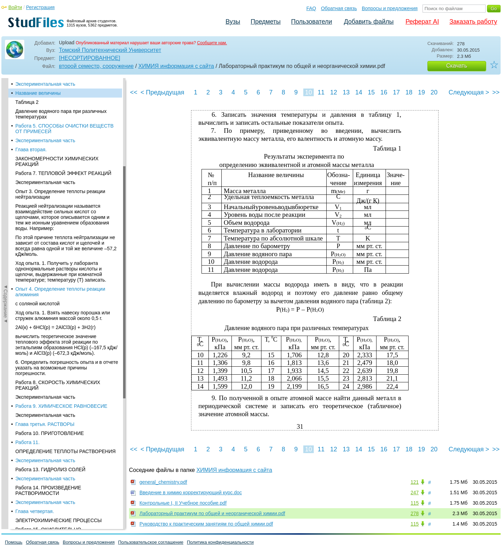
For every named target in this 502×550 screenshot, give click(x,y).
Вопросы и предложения (390, 8)
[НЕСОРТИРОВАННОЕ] (89, 58)
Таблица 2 (27, 102)
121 (415, 482)
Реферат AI (422, 21)
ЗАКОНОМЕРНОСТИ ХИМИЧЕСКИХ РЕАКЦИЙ (57, 161)
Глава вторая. (31, 149)
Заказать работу (473, 21)
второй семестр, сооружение (96, 66)
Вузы (233, 21)
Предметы (266, 21)
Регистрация (40, 7)
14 (358, 92)
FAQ (311, 8)
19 (421, 92)
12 (333, 92)
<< (133, 92)
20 (434, 92)
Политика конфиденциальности (220, 542)
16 (383, 92)
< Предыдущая (162, 92)
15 (371, 92)
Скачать (456, 66)
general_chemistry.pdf (163, 482)
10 (308, 92)
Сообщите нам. (212, 43)
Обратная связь (339, 8)
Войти (15, 7)
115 (415, 503)
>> (496, 92)
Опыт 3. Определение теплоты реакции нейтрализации (60, 194)
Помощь (13, 542)
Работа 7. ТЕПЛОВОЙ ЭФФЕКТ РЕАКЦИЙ (63, 173)
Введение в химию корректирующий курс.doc (190, 492)
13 (346, 92)
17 (396, 92)
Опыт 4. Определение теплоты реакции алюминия (60, 291)
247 (415, 492)
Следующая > (469, 92)
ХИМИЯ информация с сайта (176, 66)
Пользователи (311, 21)
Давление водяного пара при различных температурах (61, 114)
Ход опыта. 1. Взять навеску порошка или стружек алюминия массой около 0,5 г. (62, 315)
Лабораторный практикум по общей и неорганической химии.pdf (212, 513)
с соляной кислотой (37, 303)
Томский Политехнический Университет (110, 50)
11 (321, 92)
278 (415, 513)
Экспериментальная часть (45, 84)
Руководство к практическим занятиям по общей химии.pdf (206, 524)
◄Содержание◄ (5, 200)
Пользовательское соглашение (150, 542)
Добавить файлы (369, 21)
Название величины (38, 93)
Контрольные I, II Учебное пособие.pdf (183, 503)
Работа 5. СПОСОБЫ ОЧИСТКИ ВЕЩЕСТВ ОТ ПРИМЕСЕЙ (64, 128)
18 (408, 92)
